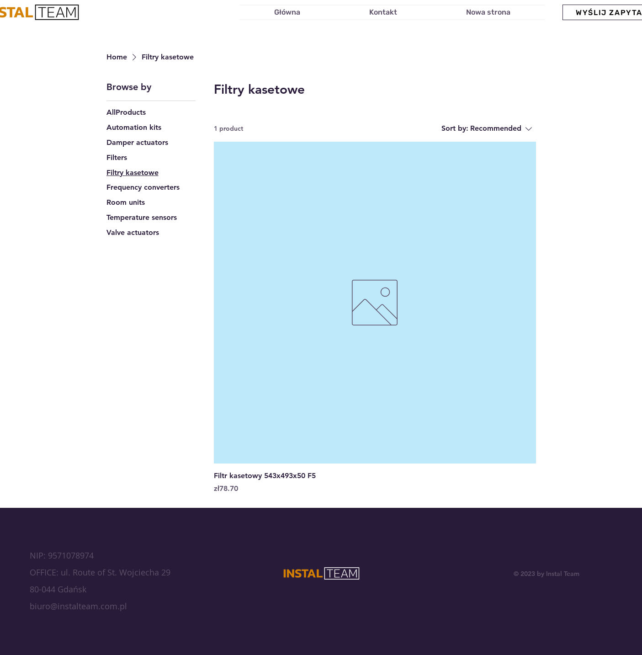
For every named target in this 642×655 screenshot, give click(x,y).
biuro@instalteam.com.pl (78, 606)
